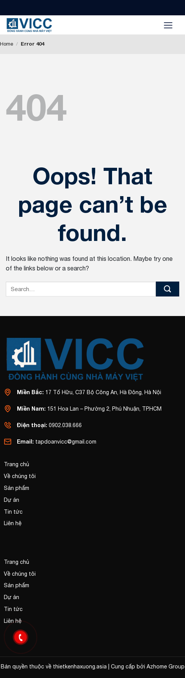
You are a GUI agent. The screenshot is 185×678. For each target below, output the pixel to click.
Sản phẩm (16, 488)
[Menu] (168, 25)
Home (6, 44)
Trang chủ (16, 464)
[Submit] (167, 289)
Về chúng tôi (20, 476)
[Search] (146, 25)
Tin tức (13, 512)
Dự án (11, 500)
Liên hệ (12, 523)
